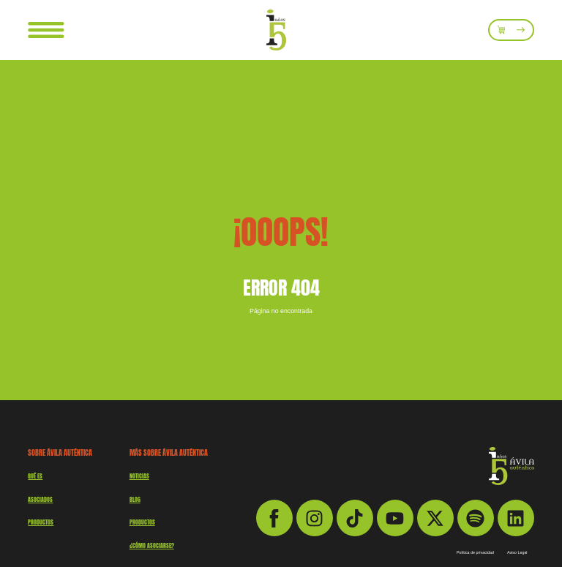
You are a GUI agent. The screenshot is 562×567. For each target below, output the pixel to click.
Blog (135, 499)
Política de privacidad (475, 553)
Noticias (139, 476)
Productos (142, 522)
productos (40, 522)
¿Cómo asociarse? (152, 545)
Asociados (40, 499)
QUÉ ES (35, 476)
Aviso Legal (517, 553)
